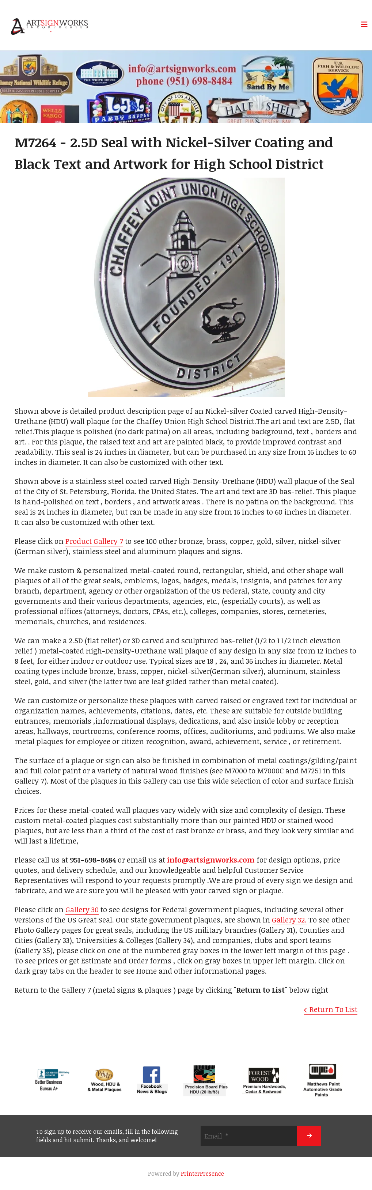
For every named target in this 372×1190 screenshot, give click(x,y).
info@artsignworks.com (211, 859)
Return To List (333, 1009)
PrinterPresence (202, 1174)
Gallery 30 (82, 909)
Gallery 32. (289, 919)
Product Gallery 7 (94, 541)
